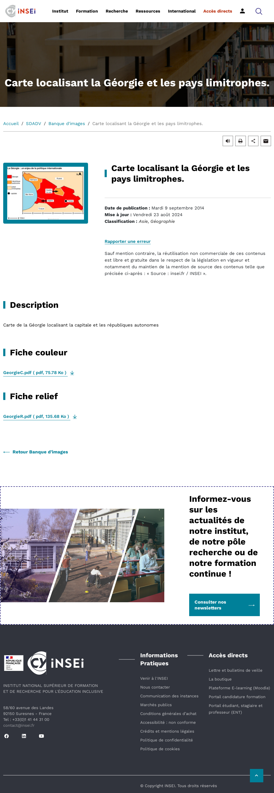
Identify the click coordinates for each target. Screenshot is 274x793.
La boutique (220, 679)
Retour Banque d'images (35, 451)
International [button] (182, 11)
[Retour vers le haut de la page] (256, 775)
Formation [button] (87, 11)
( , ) (35, 372)
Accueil (11, 123)
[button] (259, 11)
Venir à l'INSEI (154, 678)
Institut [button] (60, 11)
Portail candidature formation (237, 696)
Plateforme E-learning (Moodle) (239, 688)
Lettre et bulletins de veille (235, 670)
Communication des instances (169, 696)
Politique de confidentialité (166, 740)
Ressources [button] (148, 11)
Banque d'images (66, 123)
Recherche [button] (117, 11)
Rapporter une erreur (128, 241)
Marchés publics (156, 704)
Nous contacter (155, 687)
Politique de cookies (160, 749)
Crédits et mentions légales (167, 731)
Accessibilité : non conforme (168, 722)
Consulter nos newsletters (224, 605)
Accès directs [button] (217, 11)
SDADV (33, 123)
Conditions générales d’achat (168, 713)
